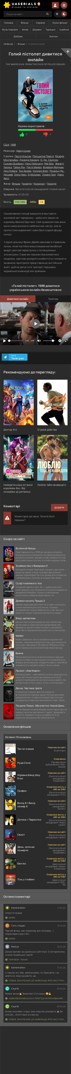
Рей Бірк (49, 163)
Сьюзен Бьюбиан (13, 163)
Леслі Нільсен (23, 156)
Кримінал (39, 183)
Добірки (18, 36)
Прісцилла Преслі (43, 156)
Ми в (17, 357)
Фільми (25, 22)
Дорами (37, 29)
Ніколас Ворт (40, 171)
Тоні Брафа (25, 171)
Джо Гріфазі (10, 171)
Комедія (27, 183)
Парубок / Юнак (16, 959)
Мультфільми (60, 22)
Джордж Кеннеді (29, 160)
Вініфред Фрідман (53, 167)
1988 (13, 144)
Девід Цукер (23, 150)
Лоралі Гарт (49, 174)
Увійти (55, 5)
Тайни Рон (19, 167)
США (6, 144)
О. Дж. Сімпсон (49, 160)
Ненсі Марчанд (34, 163)
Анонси (53, 36)
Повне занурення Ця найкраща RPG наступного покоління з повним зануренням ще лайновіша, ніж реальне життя (35, 980)
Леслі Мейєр (34, 167)
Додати (59, 507)
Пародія (51, 183)
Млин (10, 917)
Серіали (40, 22)
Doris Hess (20, 174)
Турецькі (50, 29)
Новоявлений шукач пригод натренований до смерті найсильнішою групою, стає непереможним (35, 998)
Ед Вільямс (34, 174)
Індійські (64, 29)
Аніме (25, 29)
